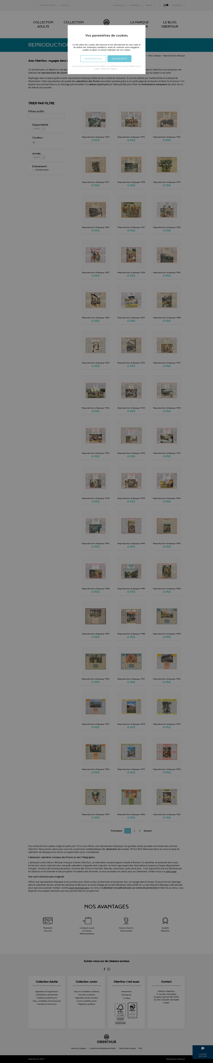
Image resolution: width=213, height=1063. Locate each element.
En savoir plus (93, 58)
